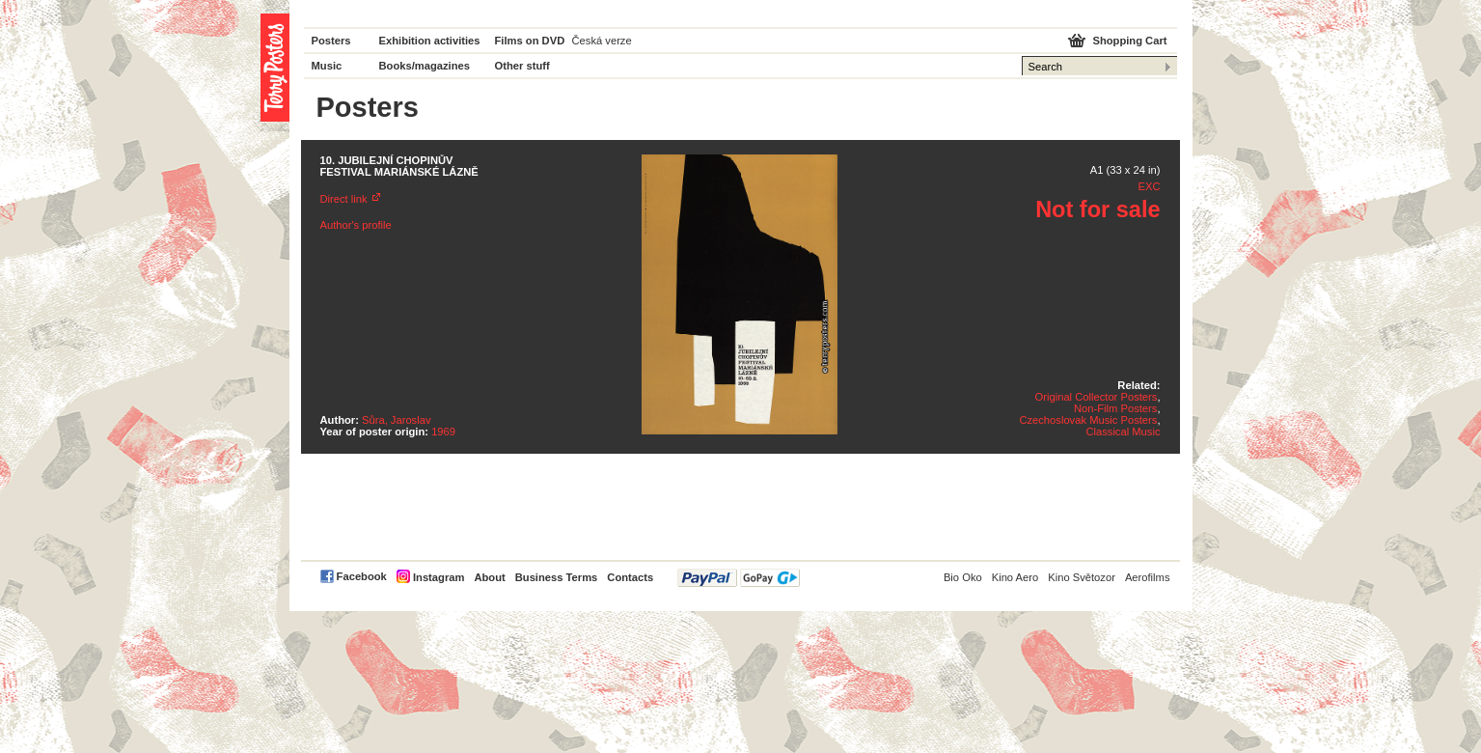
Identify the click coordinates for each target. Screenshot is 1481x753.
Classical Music (1122, 431)
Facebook (362, 576)
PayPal (738, 578)
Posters (331, 40)
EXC (1149, 186)
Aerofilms (1147, 577)
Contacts (630, 577)
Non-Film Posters (1115, 408)
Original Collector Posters (1096, 397)
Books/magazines (425, 65)
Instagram (438, 577)
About (489, 577)
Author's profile (356, 225)
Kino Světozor (1081, 577)
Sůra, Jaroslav (396, 420)
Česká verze (602, 40)
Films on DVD (530, 40)
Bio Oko (963, 577)
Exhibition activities (429, 40)
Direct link (344, 199)
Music (327, 65)
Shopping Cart (1129, 40)
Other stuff (522, 65)
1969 (443, 431)
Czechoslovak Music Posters (1088, 420)
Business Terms (556, 577)
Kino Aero (1015, 577)
